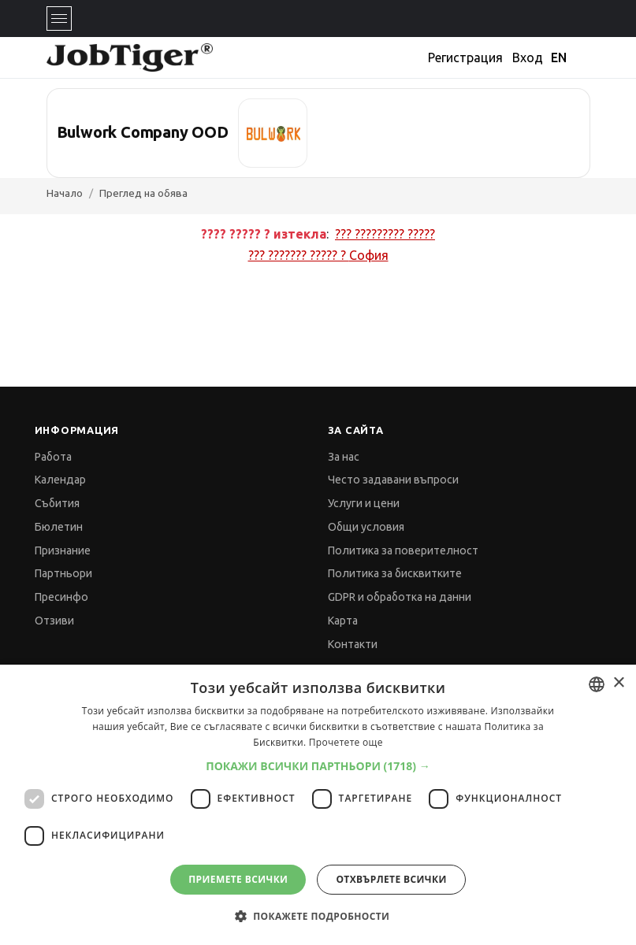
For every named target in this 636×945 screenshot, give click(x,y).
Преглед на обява (143, 193)
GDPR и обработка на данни (399, 597)
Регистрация (465, 57)
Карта (343, 620)
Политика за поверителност (403, 550)
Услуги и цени (364, 503)
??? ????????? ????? (385, 234)
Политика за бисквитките (395, 573)
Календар (60, 479)
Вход (527, 57)
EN (559, 57)
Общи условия (366, 527)
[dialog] (318, 805)
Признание (63, 550)
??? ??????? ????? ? (318, 255)
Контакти (353, 644)
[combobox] (596, 684)
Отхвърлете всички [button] (391, 879)
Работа (53, 456)
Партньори (63, 573)
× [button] (618, 683)
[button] (318, 766)
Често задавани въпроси (393, 479)
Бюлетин (59, 527)
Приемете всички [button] (238, 879)
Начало (64, 193)
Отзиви (54, 620)
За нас (343, 456)
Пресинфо (61, 597)
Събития (57, 503)
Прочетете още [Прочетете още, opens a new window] (346, 742)
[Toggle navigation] (59, 18)
